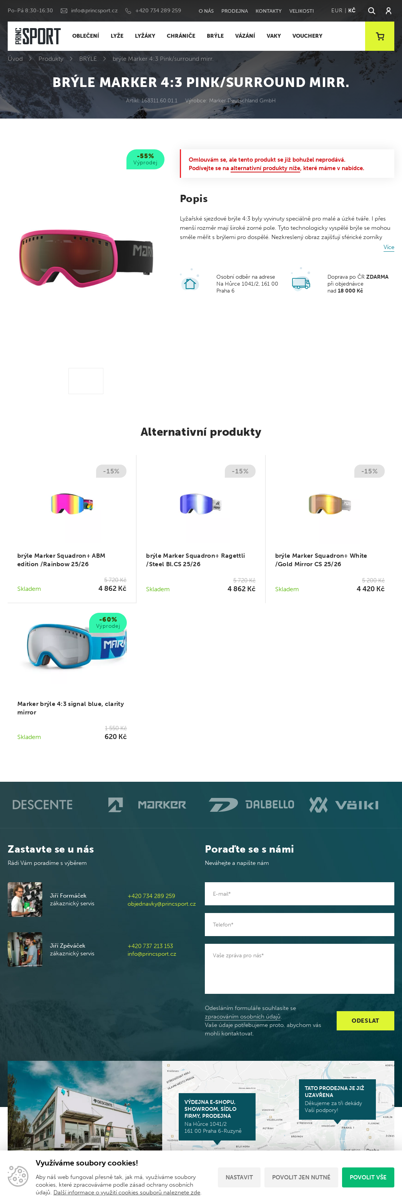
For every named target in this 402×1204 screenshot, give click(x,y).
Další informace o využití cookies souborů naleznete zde (126, 1192)
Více (389, 247)
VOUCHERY (307, 36)
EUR (336, 10)
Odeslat (365, 1020)
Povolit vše (368, 1177)
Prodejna (234, 11)
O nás (206, 11)
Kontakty (269, 11)
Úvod (15, 58)
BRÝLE (215, 36)
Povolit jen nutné (301, 1177)
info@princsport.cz (94, 10)
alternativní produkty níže (265, 168)
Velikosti (301, 11)
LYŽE (117, 36)
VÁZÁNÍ (245, 36)
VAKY (274, 36)
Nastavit (239, 1177)
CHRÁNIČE (181, 36)
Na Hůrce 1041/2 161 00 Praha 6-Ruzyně (217, 1116)
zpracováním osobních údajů (243, 1016)
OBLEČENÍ (85, 36)
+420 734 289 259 (158, 10)
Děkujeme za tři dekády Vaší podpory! (337, 1099)
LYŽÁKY (145, 36)
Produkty (50, 58)
